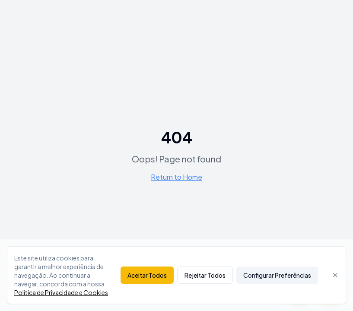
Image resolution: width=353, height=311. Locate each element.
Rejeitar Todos (205, 275)
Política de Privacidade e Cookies (61, 292)
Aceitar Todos (147, 275)
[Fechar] (335, 275)
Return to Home (176, 176)
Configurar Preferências (277, 275)
